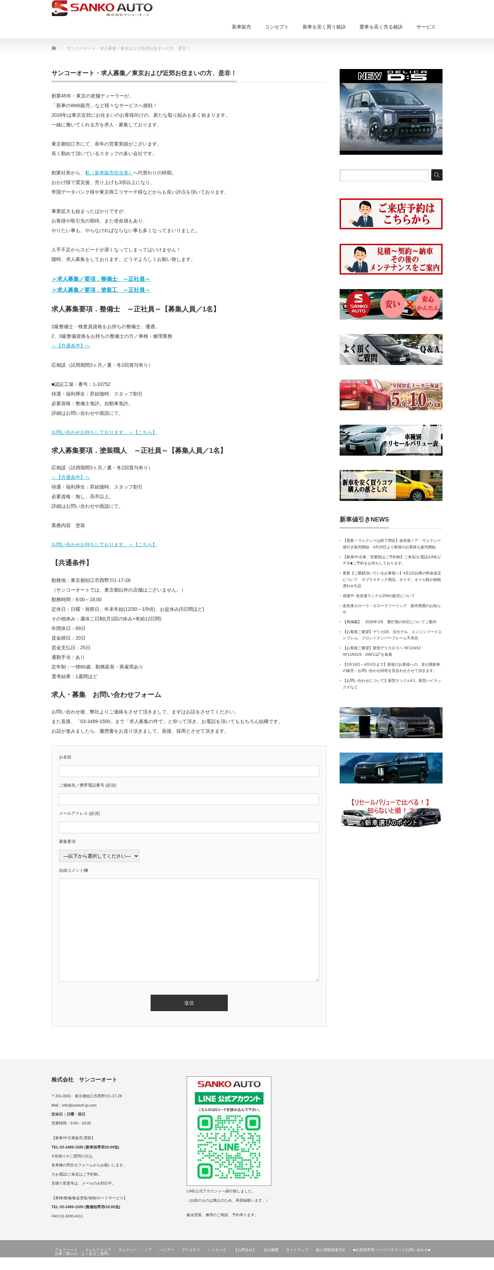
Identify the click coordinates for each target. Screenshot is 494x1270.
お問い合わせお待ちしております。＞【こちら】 (104, 432)
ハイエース (217, 1250)
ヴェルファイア (98, 1250)
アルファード (66, 1250)
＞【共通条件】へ (70, 345)
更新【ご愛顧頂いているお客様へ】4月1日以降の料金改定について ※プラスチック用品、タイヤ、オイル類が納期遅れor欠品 (392, 579)
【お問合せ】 (245, 1250)
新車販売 (241, 27)
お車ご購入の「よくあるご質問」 (83, 1253)
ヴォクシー (127, 1250)
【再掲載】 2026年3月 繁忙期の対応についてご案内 (389, 622)
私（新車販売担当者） (109, 172)
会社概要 (271, 1250)
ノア (148, 1250)
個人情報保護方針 (331, 1250)
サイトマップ (297, 1250)
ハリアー (166, 1250)
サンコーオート (428, 1264)
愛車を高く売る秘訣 (381, 27)
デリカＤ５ (190, 1250)
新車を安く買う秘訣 (324, 27)
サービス (426, 27)
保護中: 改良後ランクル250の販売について (379, 596)
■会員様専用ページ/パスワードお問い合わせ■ (391, 1250)
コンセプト (277, 27)
